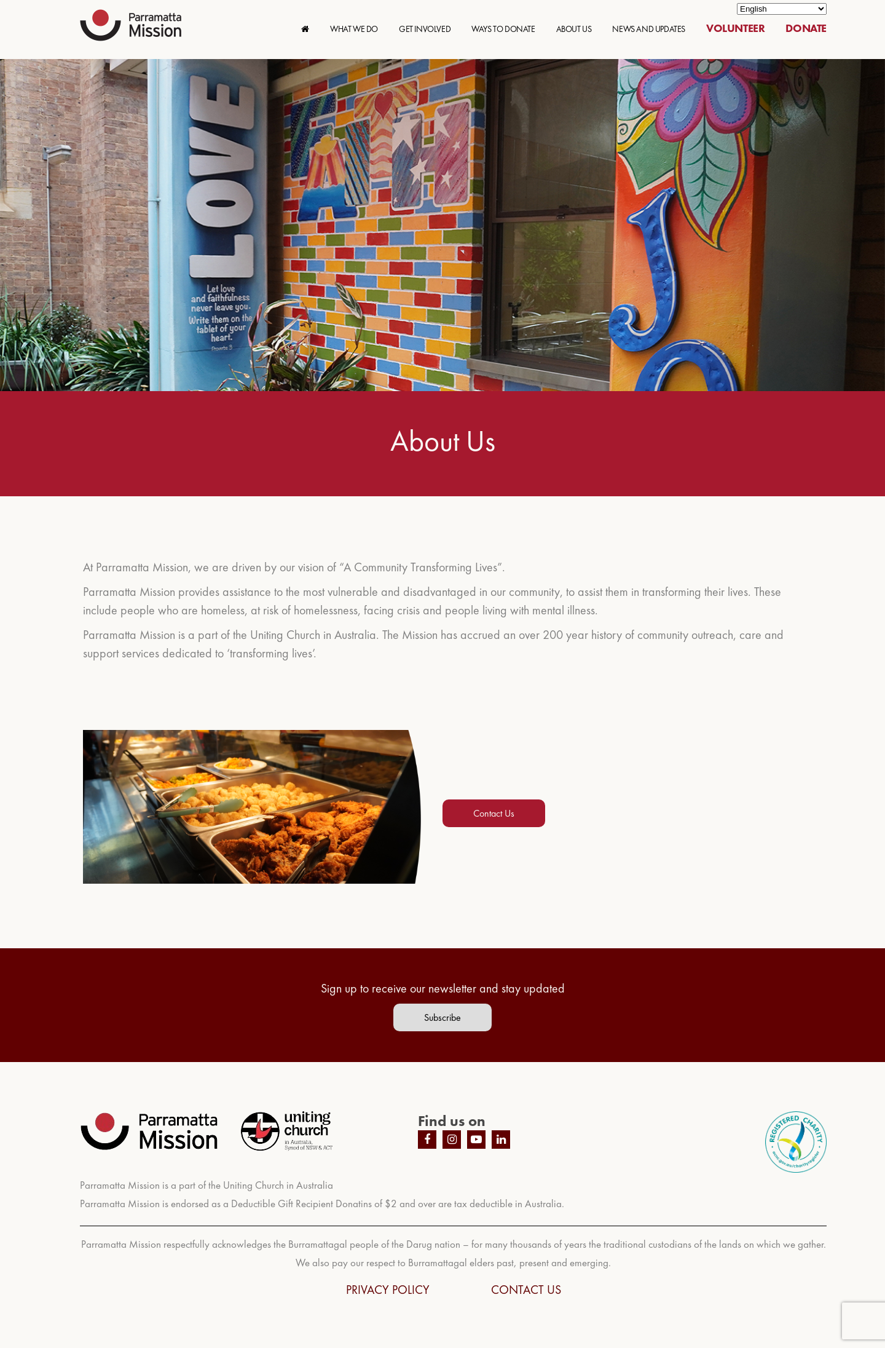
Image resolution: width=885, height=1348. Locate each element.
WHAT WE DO (354, 28)
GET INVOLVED (424, 28)
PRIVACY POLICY (388, 1290)
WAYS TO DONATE (503, 28)
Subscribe (442, 1017)
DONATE (806, 28)
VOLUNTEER (735, 28)
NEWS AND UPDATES (648, 28)
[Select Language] (782, 9)
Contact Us (493, 813)
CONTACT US (526, 1290)
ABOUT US (574, 28)
